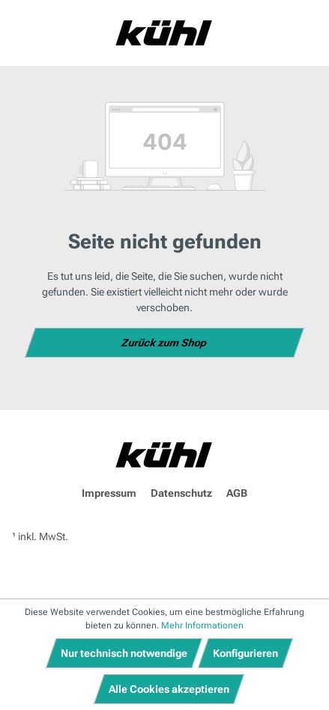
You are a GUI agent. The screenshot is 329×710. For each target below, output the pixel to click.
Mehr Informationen (202, 625)
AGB (236, 493)
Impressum (109, 493)
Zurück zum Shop (164, 343)
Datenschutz (181, 493)
